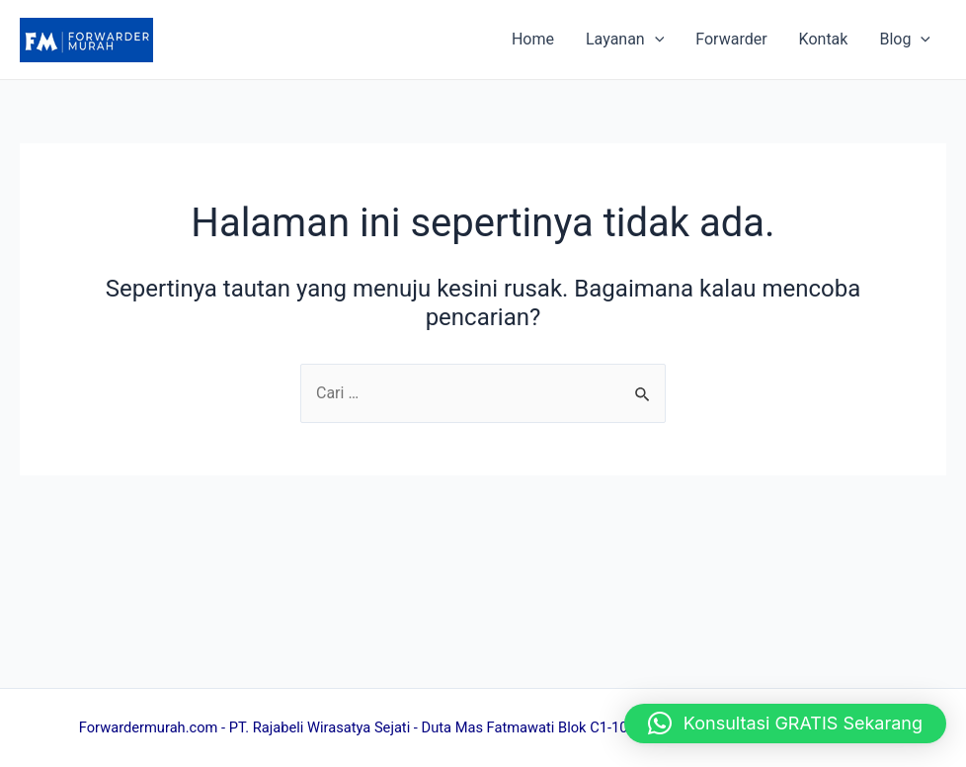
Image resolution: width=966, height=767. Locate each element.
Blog (904, 39)
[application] (655, 39)
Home (533, 39)
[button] (785, 723)
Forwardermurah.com (148, 727)
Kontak (823, 39)
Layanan (625, 39)
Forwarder (730, 39)
